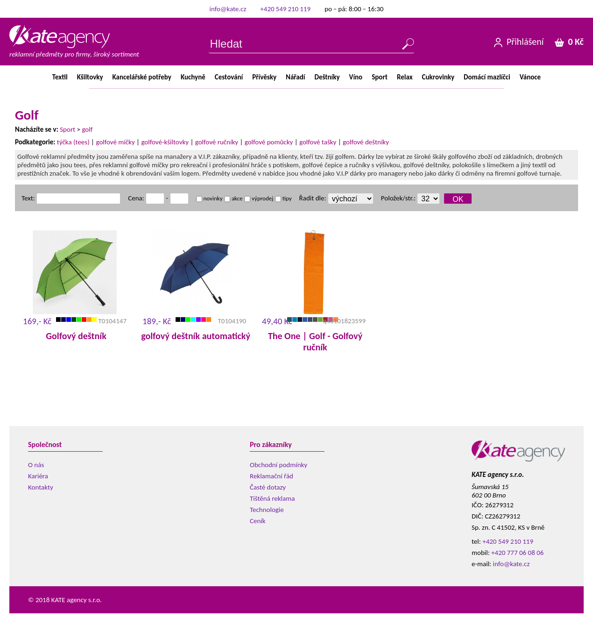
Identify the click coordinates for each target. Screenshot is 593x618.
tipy (283, 198)
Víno (356, 77)
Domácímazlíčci (487, 77)
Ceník (258, 521)
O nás (36, 465)
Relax (405, 77)
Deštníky (326, 77)
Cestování (229, 77)
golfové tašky (317, 142)
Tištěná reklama (272, 498)
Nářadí (295, 77)
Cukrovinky (438, 77)
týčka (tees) (73, 142)
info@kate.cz (228, 9)
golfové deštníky (366, 142)
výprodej (258, 198)
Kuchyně (193, 77)
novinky (209, 198)
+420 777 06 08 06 (517, 552)
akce (233, 198)
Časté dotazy (268, 487)
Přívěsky (264, 77)
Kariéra (38, 476)
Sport (380, 77)
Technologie (267, 509)
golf (87, 129)
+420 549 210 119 (285, 9)
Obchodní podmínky (278, 465)
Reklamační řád (271, 476)
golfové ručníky (216, 142)
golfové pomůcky (269, 142)
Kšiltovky (90, 77)
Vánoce (530, 77)
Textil (60, 77)
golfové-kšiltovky (165, 142)
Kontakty (40, 487)
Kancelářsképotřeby (142, 77)
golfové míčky (115, 142)
